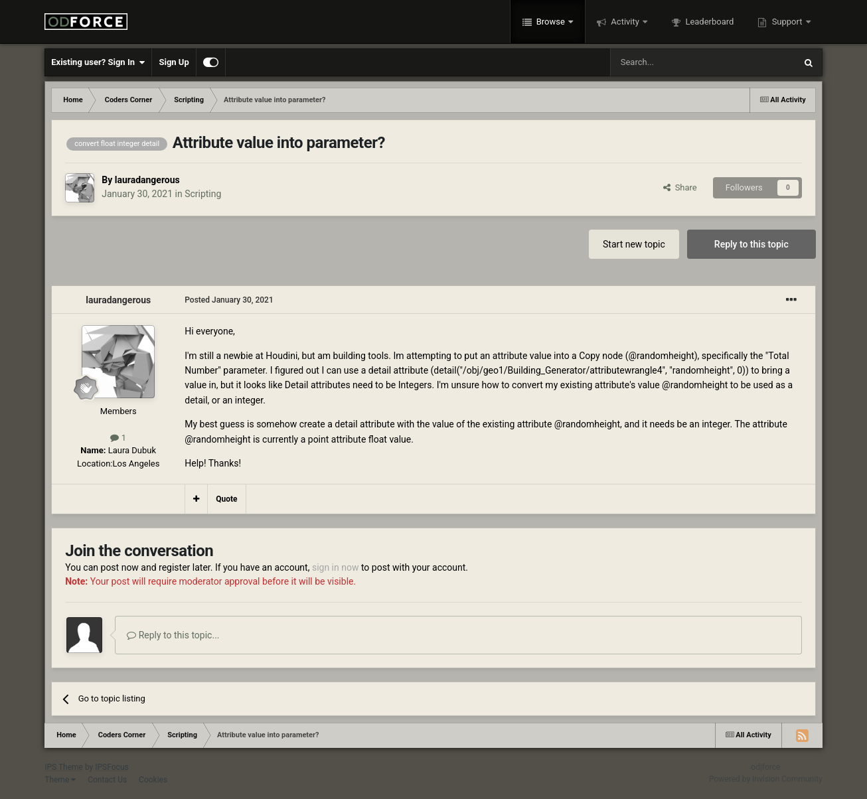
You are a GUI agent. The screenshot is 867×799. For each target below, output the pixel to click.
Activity (625, 22)
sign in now (335, 567)
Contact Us (107, 779)
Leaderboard (708, 22)
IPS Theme (63, 767)
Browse (551, 22)
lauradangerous (147, 180)
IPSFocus (111, 767)
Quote (226, 499)
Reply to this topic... (173, 635)
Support (786, 22)
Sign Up (174, 62)
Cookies (153, 779)
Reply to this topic (751, 244)
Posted (229, 300)
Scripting (203, 193)
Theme (60, 779)
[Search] (671, 62)
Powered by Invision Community (766, 779)
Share (680, 187)
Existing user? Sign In (98, 62)
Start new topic (634, 244)
